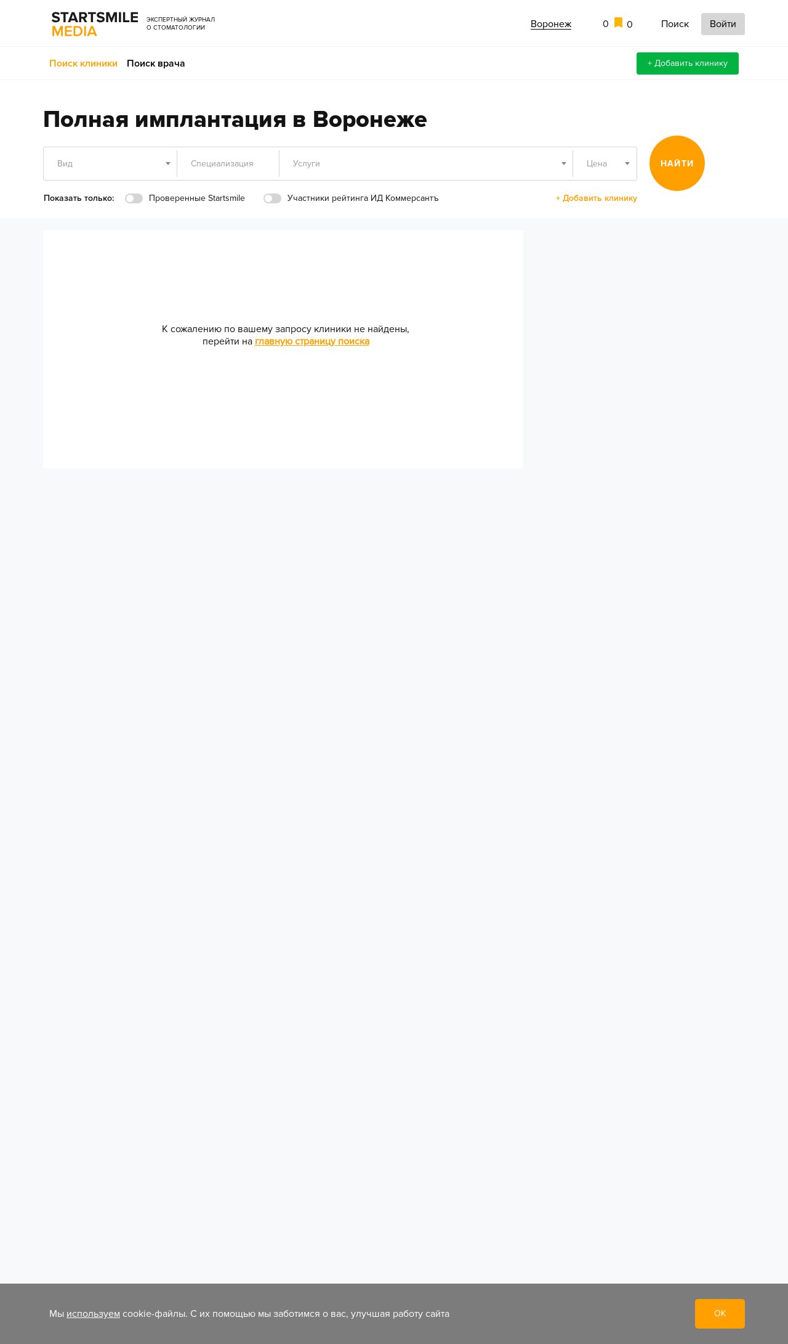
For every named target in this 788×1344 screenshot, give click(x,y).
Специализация (222, 163)
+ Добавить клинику (688, 63)
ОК (720, 1313)
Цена (597, 163)
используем (93, 1314)
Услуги (306, 163)
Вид (65, 163)
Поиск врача (156, 63)
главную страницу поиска (312, 341)
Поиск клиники (83, 63)
